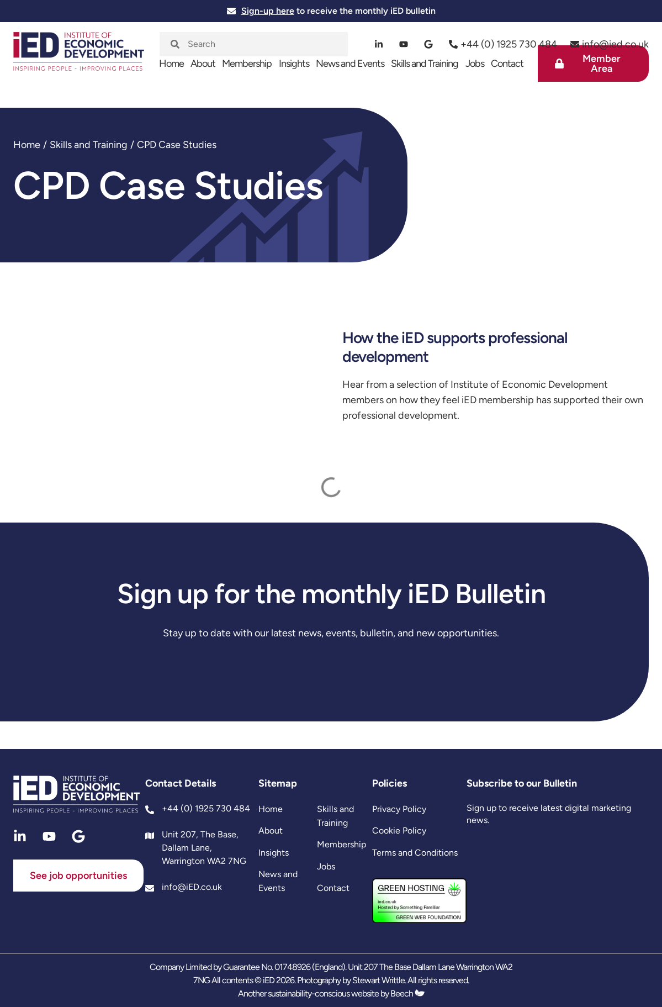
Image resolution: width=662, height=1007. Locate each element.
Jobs (474, 63)
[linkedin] (379, 44)
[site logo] (79, 57)
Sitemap (277, 783)
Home (171, 63)
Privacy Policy (399, 809)
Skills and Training (424, 63)
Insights (294, 63)
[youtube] (404, 44)
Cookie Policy (399, 830)
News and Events (350, 63)
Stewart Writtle (378, 980)
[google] (429, 44)
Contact (507, 63)
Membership (247, 63)
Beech (407, 993)
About (202, 63)
